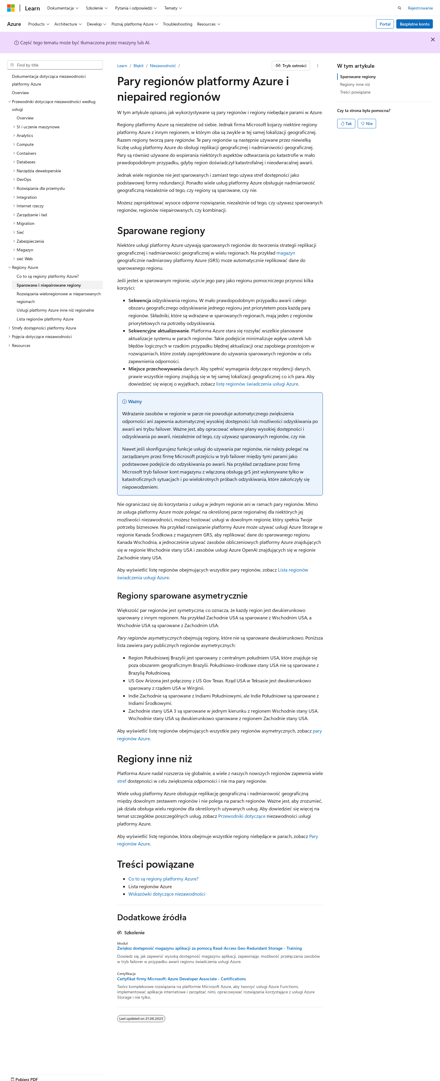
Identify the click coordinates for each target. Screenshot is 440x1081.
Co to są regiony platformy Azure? (163, 878)
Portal (385, 24)
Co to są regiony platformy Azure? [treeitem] (48, 276)
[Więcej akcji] (317, 65)
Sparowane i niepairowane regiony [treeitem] (49, 285)
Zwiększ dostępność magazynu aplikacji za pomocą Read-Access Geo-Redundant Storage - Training (209, 948)
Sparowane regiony (358, 76)
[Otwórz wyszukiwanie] (400, 8)
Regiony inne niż (355, 84)
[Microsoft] (11, 8)
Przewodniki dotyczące (241, 816)
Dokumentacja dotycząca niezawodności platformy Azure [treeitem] (49, 80)
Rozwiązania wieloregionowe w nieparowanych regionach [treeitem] (59, 297)
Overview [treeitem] (20, 92)
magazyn (285, 253)
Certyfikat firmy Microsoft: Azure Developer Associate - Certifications (181, 978)
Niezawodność (163, 65)
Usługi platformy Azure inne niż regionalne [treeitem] (55, 310)
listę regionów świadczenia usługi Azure (257, 384)
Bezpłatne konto (415, 24)
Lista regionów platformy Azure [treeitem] (45, 319)
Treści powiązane (355, 92)
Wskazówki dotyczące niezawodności (166, 894)
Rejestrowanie (420, 8)
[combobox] (55, 65)
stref (121, 781)
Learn (122, 65)
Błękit (138, 65)
